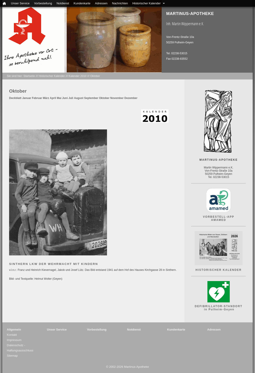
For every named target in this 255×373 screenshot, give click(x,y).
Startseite (29, 76)
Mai (59, 98)
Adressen (101, 3)
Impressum (14, 340)
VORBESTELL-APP (218, 216)
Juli (71, 98)
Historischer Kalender (146, 3)
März (46, 98)
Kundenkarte (82, 3)
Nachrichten (120, 3)
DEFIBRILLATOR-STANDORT (218, 306)
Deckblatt (15, 98)
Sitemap (12, 355)
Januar (26, 98)
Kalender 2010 (77, 76)
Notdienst (62, 3)
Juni (65, 98)
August (78, 98)
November (117, 98)
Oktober (95, 76)
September (91, 98)
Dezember (130, 98)
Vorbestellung (43, 3)
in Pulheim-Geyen (219, 309)
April (53, 98)
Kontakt (12, 334)
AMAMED (218, 220)
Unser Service (20, 3)
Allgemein (14, 329)
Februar (37, 98)
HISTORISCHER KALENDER (219, 270)
